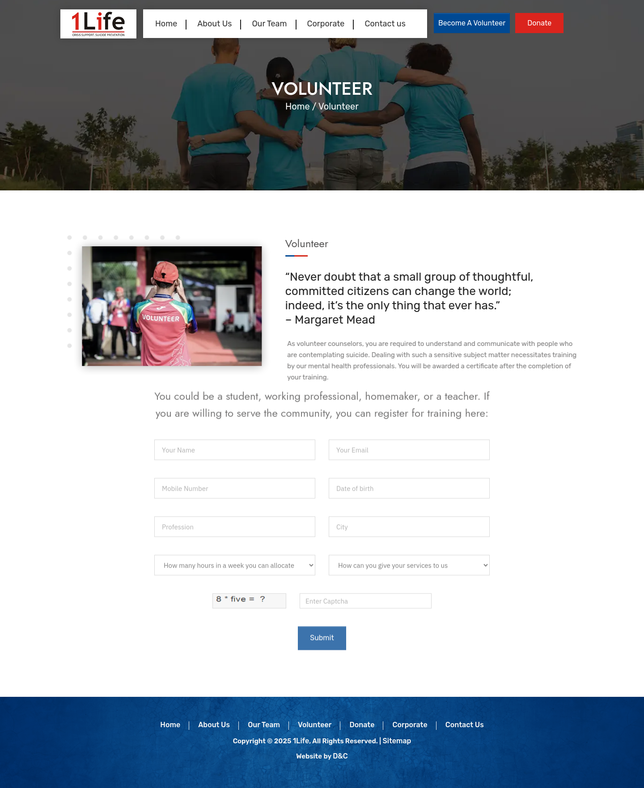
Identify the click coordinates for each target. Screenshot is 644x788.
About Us (214, 24)
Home (166, 24)
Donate (539, 23)
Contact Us (464, 725)
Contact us (384, 24)
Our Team (269, 24)
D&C (340, 756)
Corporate (326, 24)
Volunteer (314, 725)
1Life (301, 741)
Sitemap (396, 741)
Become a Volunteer (471, 23)
